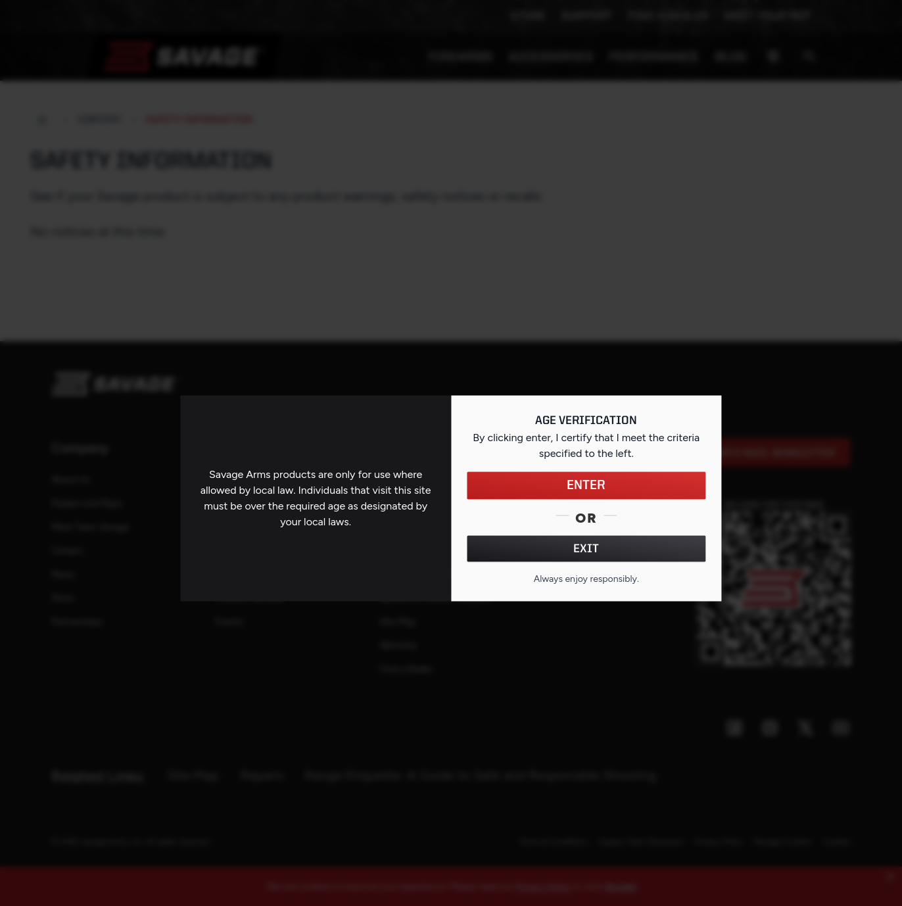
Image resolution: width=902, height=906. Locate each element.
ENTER (586, 485)
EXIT (586, 548)
